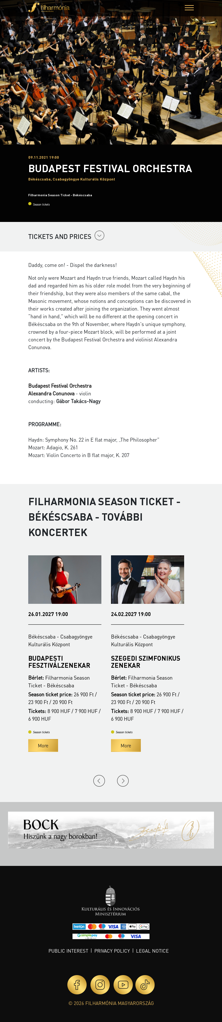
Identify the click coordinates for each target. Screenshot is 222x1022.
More (43, 745)
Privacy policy (112, 950)
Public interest (68, 950)
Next (123, 781)
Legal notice (152, 950)
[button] (189, 8)
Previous (99, 781)
